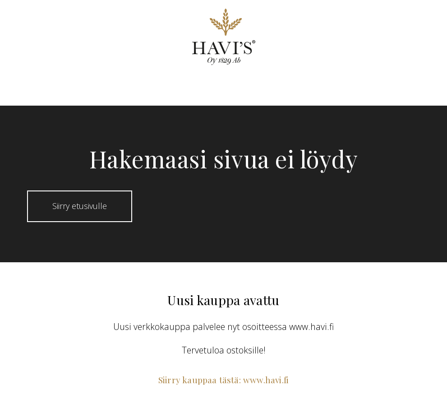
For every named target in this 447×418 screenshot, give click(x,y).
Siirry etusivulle (79, 205)
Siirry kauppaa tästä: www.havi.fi (223, 379)
